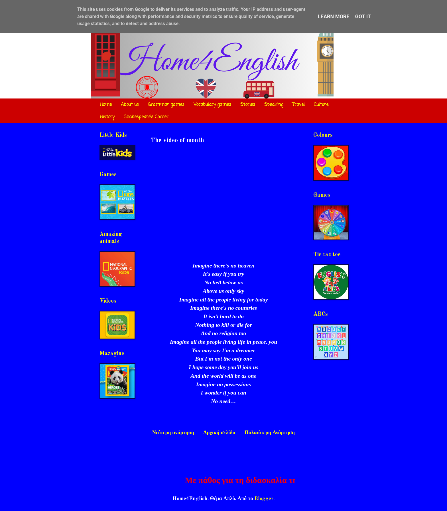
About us (130, 104)
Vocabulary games (212, 104)
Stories (247, 104)
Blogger (263, 498)
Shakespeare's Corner (146, 117)
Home (106, 104)
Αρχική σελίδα (219, 432)
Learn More (334, 16)
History (107, 117)
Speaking (273, 104)
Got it (363, 16)
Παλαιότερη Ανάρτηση (270, 432)
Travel (298, 104)
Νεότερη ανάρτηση (173, 432)
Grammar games (166, 104)
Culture (321, 104)
